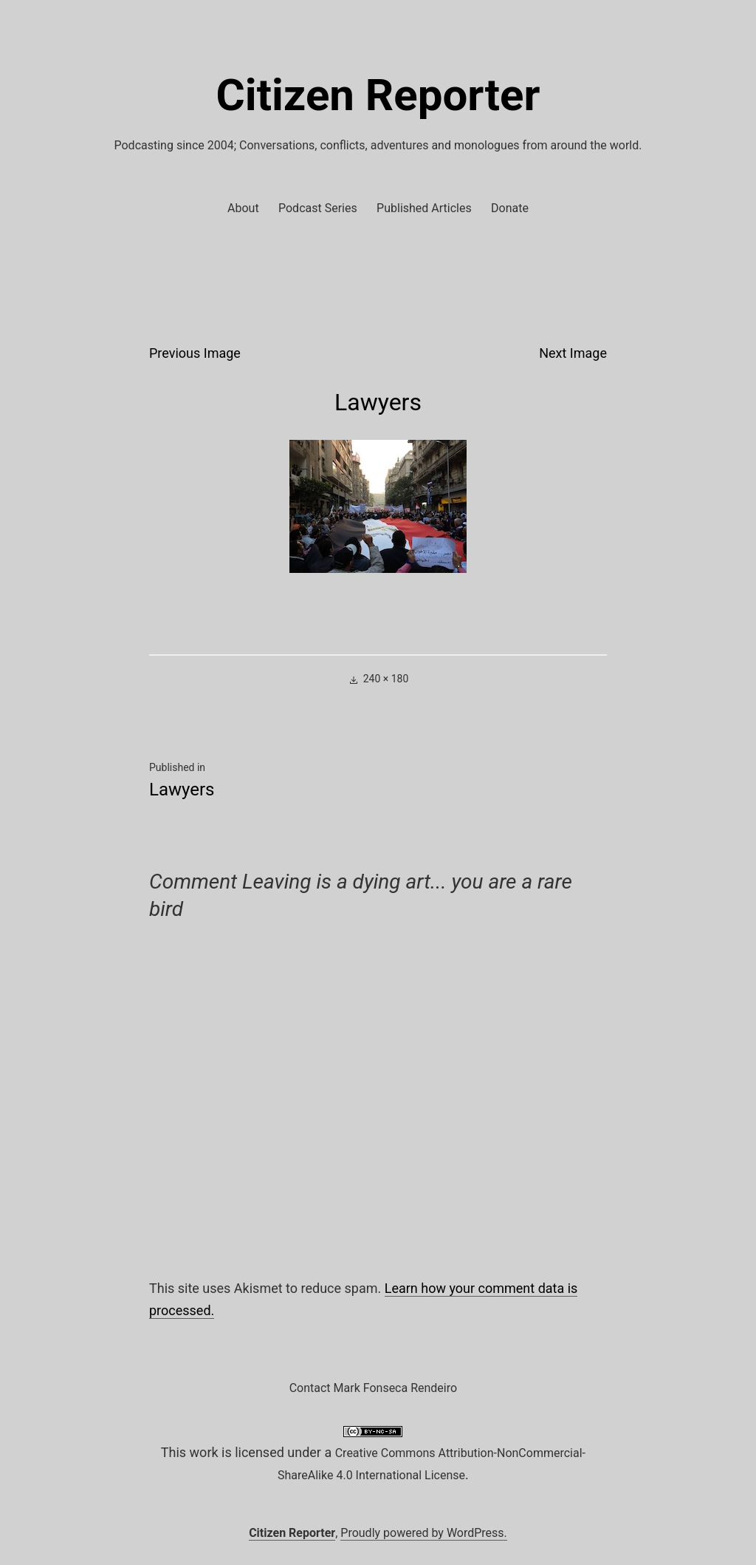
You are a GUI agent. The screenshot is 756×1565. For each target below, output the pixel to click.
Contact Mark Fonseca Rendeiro (373, 1388)
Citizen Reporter (378, 95)
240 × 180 (386, 679)
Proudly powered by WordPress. (423, 1533)
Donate (510, 208)
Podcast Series (317, 208)
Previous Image (195, 353)
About (243, 208)
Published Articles (424, 208)
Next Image (573, 353)
